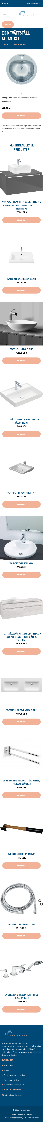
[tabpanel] (21, 71)
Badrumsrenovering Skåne (15, 1075)
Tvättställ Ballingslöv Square (21, 278)
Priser (8, 24)
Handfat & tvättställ (29, 97)
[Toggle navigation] (5, 14)
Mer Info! (21, 115)
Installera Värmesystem (14, 1084)
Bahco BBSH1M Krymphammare (21, 854)
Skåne (6, 3)
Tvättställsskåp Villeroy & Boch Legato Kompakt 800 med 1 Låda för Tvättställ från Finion (21, 205)
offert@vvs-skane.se (33, 3)
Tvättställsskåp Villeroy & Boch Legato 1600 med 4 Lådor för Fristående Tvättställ (21, 636)
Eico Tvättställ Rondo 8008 (21, 563)
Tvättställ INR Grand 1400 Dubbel (21, 710)
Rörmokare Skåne (11, 1080)
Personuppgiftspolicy (13, 1117)
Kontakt (21, 1114)
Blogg (13, 1114)
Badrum (16, 97)
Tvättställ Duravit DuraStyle (21, 493)
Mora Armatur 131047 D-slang (21, 924)
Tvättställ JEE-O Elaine (21, 349)
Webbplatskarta (32, 1117)
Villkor (29, 1114)
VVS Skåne (8, 1065)
